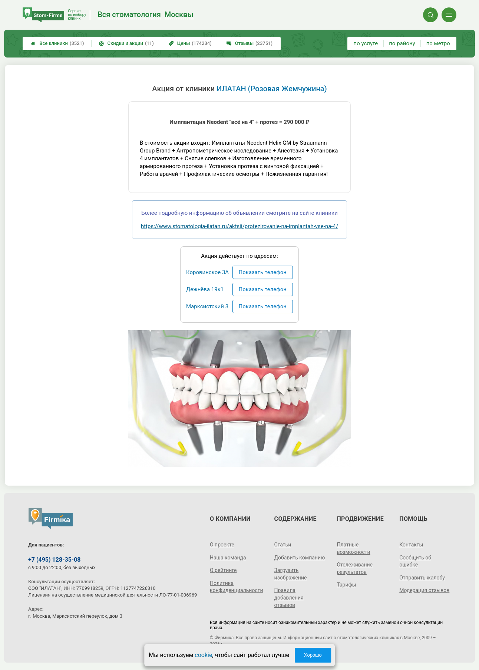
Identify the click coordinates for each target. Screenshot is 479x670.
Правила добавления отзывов (289, 597)
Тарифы (346, 585)
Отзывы (249, 43)
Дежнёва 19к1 (205, 289)
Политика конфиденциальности (236, 587)
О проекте (222, 545)
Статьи (282, 545)
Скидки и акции (126, 43)
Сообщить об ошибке (415, 561)
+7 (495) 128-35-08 (54, 559)
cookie (203, 654)
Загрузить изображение (290, 574)
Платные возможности (353, 548)
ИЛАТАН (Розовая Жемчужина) (272, 88)
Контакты (411, 545)
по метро (438, 43)
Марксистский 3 (207, 306)
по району (402, 43)
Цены (190, 43)
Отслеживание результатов (355, 568)
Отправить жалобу (422, 578)
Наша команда (228, 558)
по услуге (366, 43)
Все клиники (57, 43)
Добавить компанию (299, 558)
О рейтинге (223, 570)
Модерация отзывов (424, 590)
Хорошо (313, 655)
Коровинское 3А (207, 272)
